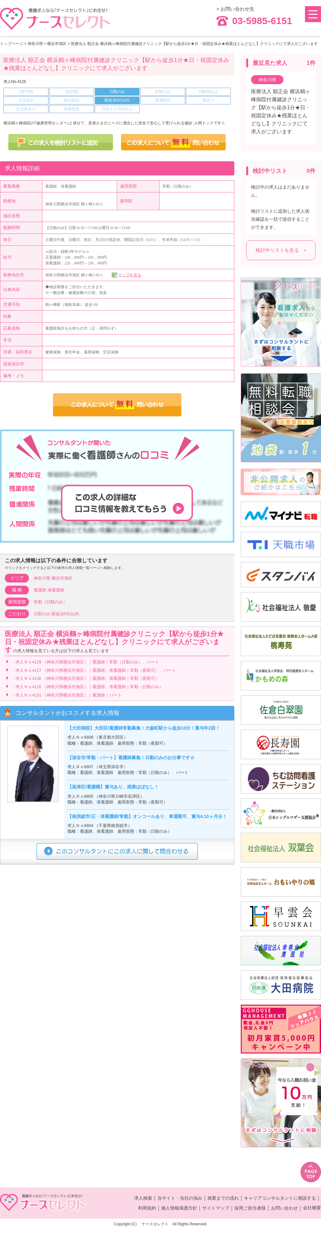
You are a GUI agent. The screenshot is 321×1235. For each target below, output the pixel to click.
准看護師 (56, 590)
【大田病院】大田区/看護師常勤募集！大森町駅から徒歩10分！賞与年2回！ (143, 728)
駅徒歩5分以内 (65, 613)
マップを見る (129, 275)
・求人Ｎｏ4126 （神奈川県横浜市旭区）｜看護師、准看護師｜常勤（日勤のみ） (87, 686)
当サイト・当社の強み (179, 1198)
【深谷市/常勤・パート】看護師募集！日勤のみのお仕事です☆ (131, 757)
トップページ (11, 43)
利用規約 (147, 1208)
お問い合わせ (284, 1208)
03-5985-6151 (254, 21)
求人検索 (143, 1198)
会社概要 (312, 1207)
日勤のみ (42, 613)
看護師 (40, 590)
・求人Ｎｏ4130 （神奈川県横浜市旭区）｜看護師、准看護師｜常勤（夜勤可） (85, 678)
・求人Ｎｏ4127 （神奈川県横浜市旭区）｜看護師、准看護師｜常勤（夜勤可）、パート (93, 670)
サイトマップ (215, 1208)
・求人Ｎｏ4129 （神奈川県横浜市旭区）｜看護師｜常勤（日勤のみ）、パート (85, 662)
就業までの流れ (223, 1198)
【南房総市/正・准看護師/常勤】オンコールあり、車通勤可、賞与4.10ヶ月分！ (147, 816)
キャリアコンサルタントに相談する (280, 1198)
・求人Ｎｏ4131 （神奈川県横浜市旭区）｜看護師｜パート (66, 695)
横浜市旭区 (56, 43)
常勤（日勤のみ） (50, 602)
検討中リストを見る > (281, 250)
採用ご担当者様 (250, 1208)
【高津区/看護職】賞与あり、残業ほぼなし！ (113, 787)
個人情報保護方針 (179, 1208)
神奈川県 (35, 43)
